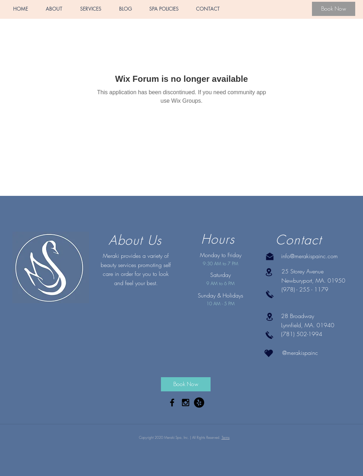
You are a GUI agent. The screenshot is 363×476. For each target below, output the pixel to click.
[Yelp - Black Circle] (199, 402)
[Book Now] (333, 9)
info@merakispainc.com (309, 256)
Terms (226, 437)
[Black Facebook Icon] (172, 402)
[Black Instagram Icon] (185, 402)
